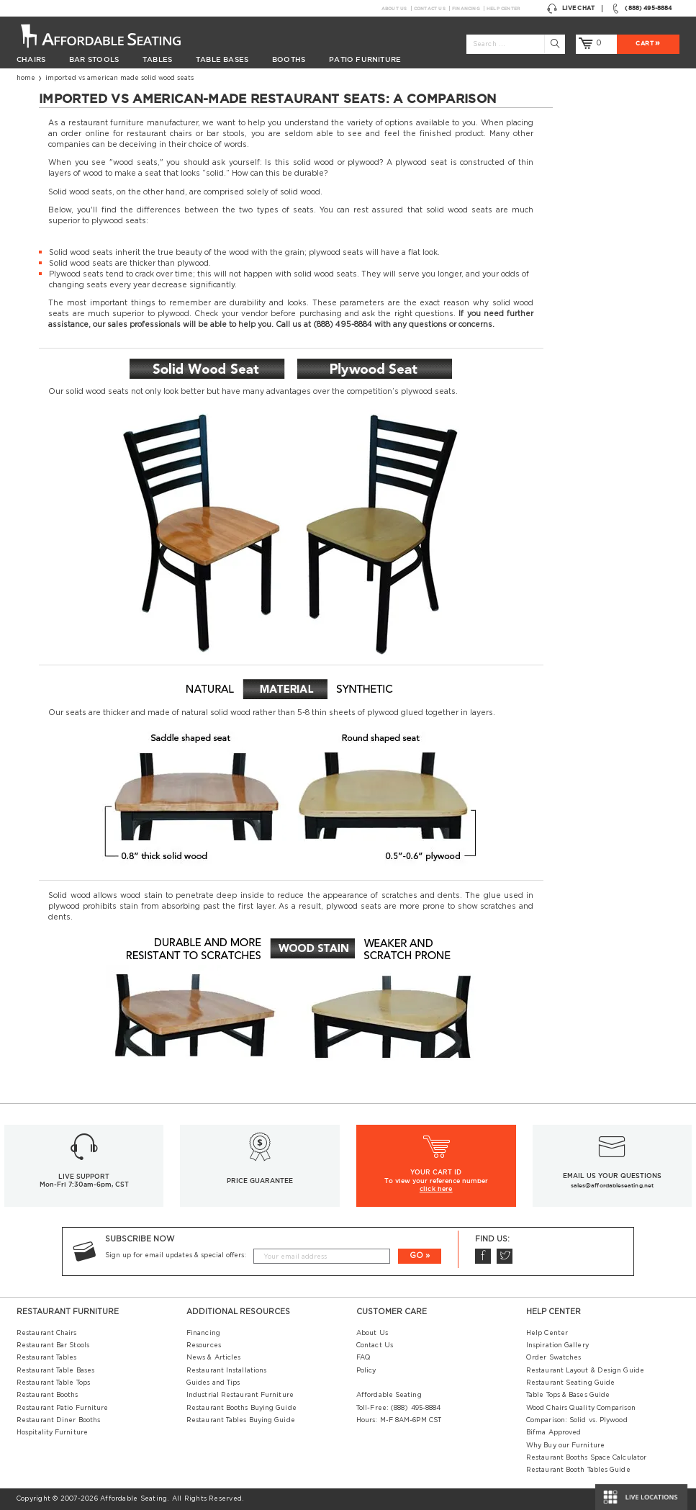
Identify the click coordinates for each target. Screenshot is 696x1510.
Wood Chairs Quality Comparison (581, 1408)
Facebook (482, 1255)
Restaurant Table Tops (53, 1383)
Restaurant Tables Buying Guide (240, 1420)
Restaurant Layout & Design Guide (585, 1370)
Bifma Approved (553, 1432)
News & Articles (213, 1357)
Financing (466, 8)
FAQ (363, 1357)
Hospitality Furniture (52, 1432)
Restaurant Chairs (47, 1333)
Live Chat (571, 8)
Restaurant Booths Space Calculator (586, 1458)
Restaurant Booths (47, 1395)
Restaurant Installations (226, 1370)
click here (436, 1188)
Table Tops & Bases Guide (568, 1395)
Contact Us (430, 8)
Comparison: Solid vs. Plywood (577, 1420)
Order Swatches (553, 1357)
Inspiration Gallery (557, 1345)
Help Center (503, 8)
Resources (203, 1345)
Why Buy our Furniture (565, 1445)
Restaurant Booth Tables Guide (578, 1470)
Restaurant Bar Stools (53, 1345)
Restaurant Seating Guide (570, 1383)
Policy (366, 1370)
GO (416, 1255)
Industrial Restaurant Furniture (240, 1395)
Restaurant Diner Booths (58, 1420)
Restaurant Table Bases (55, 1370)
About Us (394, 8)
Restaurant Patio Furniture (62, 1408)
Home (26, 78)
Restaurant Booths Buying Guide (241, 1408)
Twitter (504, 1255)
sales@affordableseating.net (612, 1185)
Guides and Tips (213, 1383)
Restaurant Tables (47, 1357)
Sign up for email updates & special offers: (175, 1255)
